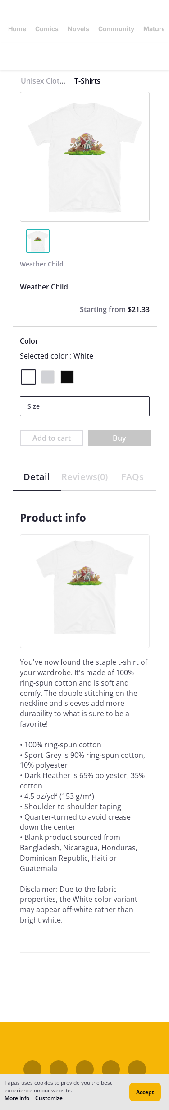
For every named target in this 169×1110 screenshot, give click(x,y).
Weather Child (42, 264)
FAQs (132, 477)
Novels (78, 29)
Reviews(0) (84, 477)
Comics (47, 29)
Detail (36, 477)
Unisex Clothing (47, 81)
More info (17, 1098)
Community (116, 29)
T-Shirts (87, 81)
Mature (154, 29)
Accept (145, 1092)
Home (17, 29)
